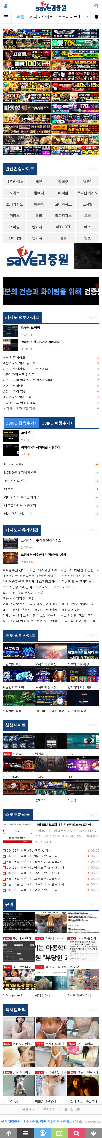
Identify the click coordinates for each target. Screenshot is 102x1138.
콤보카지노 (42, 800)
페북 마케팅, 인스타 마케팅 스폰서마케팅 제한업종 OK (41, 609)
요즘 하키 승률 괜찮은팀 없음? (24, 592)
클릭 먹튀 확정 (12, 710)
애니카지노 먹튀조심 (17, 397)
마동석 (71, 800)
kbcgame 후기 (14, 464)
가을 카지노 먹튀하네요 (19, 402)
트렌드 (12, 753)
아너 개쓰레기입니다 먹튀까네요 (25, 368)
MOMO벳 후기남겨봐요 (20, 472)
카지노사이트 (41, 17)
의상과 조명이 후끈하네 (82, 1101)
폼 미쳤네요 (80, 1043)
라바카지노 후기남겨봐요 (21, 497)
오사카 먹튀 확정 (46, 664)
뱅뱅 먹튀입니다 (14, 385)
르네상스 (40, 777)
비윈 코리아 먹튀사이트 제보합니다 (27, 380)
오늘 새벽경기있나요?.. (19, 598)
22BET (71, 753)
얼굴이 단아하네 (82, 1072)
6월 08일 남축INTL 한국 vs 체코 (27, 850)
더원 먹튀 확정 (12, 664)
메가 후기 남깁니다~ (19, 513)
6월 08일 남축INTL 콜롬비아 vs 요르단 (32, 861)
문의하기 (49, 1109)
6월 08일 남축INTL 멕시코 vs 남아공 (30, 856)
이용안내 (28, 1109)
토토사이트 (69, 17)
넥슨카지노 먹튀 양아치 (19, 363)
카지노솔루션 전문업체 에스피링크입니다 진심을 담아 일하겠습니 (49, 581)
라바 (5, 800)
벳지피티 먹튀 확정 (79, 687)
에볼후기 (10, 489)
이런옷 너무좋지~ (46, 1101)
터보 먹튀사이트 (14, 357)
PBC (70, 777)
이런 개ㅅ (73, 967)
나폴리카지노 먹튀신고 (19, 374)
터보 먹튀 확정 (76, 710)
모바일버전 (72, 1109)
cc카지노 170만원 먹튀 (19, 408)
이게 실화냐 (42, 995)
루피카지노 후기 (15, 480)
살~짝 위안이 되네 (79, 995)
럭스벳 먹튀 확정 (13, 687)
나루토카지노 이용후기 (20, 505)
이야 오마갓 (10, 1101)
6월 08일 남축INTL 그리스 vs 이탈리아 (32, 873)
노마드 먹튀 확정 (46, 687)
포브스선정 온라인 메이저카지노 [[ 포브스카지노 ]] (39, 587)
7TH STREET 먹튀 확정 (49, 710)
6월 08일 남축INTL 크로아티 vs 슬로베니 (33, 884)
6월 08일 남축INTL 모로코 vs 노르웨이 (32, 878)
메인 (21, 17)
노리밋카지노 (11, 777)
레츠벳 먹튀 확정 (78, 664)
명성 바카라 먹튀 (14, 391)
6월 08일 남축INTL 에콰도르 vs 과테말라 (33, 867)
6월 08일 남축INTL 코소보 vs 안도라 (30, 890)
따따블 (39, 753)
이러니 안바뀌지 (13, 995)
